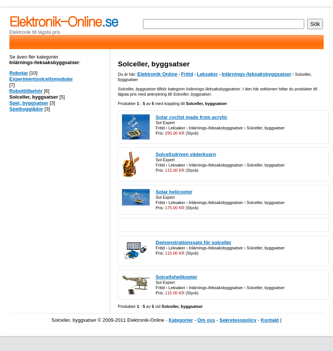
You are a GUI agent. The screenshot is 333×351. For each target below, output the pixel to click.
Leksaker (207, 74)
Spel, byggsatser (28, 103)
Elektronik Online (157, 74)
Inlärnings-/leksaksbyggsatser (256, 74)
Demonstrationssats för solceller (193, 242)
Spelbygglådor (26, 109)
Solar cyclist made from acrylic (191, 117)
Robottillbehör (26, 91)
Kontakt (270, 320)
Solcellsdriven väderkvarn (186, 154)
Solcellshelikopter (176, 277)
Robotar (18, 73)
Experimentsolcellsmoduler (41, 79)
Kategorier (181, 320)
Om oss (206, 320)
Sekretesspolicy (237, 320)
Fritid (187, 74)
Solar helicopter (174, 192)
